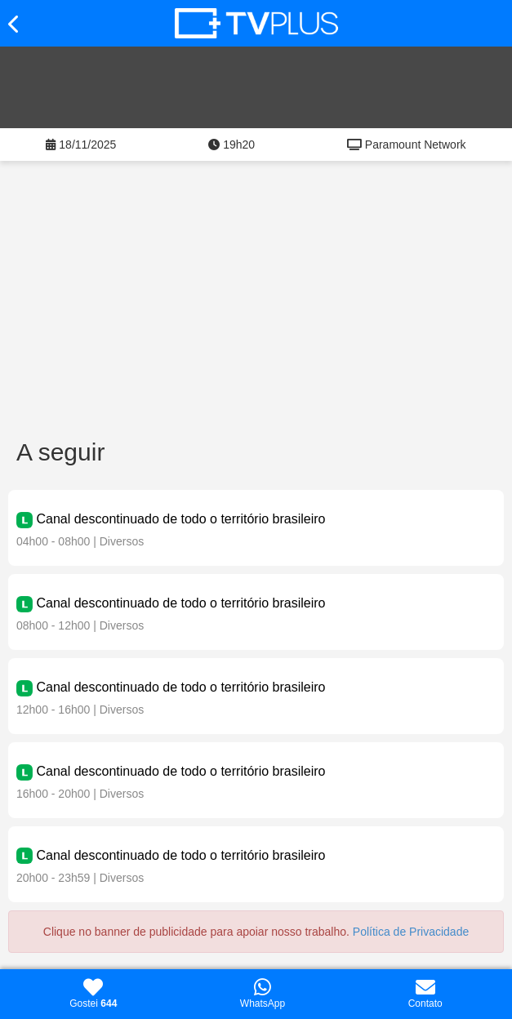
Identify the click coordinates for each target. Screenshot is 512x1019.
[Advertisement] (256, 308)
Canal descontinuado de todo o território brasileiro (180, 519)
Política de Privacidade (411, 931)
